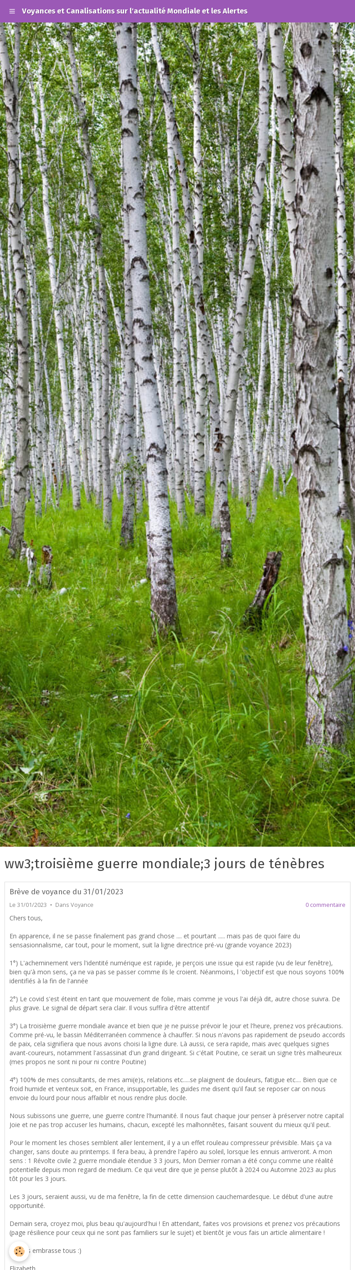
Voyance (82, 905)
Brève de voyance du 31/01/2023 (66, 891)
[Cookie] (19, 1251)
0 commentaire (326, 905)
